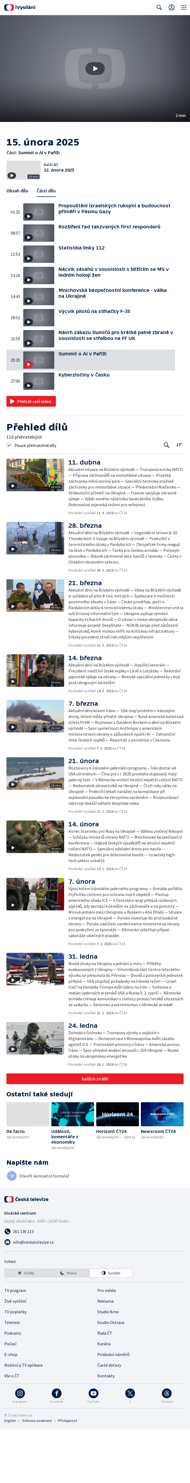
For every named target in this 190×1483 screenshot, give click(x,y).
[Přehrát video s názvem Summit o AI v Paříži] (95, 68)
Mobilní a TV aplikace (23, 1418)
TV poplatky (15, 1365)
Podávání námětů (113, 1407)
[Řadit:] (179, 498)
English (10, 1474)
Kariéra (104, 1397)
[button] (95, 68)
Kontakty (106, 1429)
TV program (15, 1343)
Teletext (12, 1375)
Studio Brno (108, 1365)
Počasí (10, 1397)
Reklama (105, 1354)
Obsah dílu (17, 244)
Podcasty (12, 1386)
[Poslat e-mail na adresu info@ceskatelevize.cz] (95, 1295)
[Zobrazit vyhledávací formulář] (159, 7)
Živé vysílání (15, 1354)
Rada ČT (104, 1386)
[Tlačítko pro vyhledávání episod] (166, 498)
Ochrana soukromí (37, 1474)
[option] (26, 1326)
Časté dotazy (109, 1418)
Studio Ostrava (110, 1375)
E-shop (10, 1407)
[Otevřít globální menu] (184, 7)
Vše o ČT (12, 1429)
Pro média (106, 1343)
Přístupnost (67, 1474)
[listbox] (68, 1326)
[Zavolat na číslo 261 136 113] (95, 1285)
